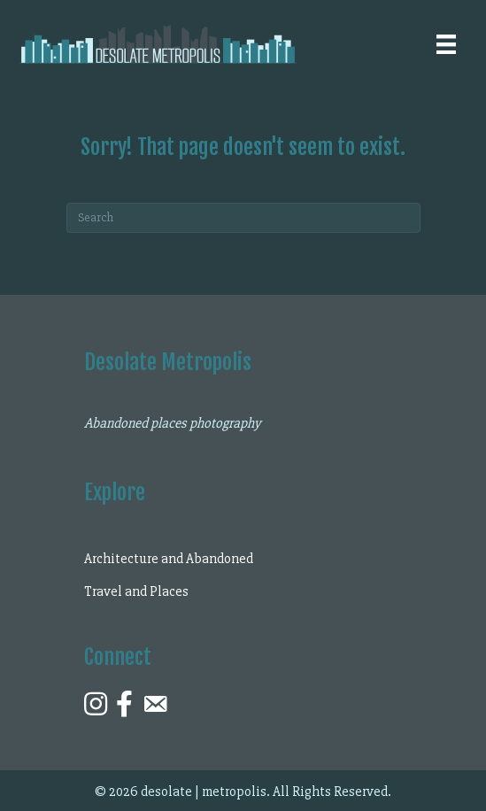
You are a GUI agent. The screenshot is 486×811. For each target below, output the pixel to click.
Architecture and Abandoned (168, 559)
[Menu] (446, 44)
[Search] (243, 218)
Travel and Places (136, 591)
